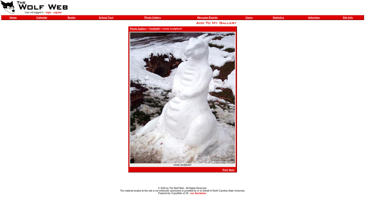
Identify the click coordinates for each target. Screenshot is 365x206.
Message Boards (207, 17)
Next (231, 169)
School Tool (106, 17)
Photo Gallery (152, 17)
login (48, 12)
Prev (225, 169)
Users (249, 17)
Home (13, 17)
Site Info (348, 17)
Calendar (41, 17)
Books (71, 17)
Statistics (278, 17)
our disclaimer (198, 193)
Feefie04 (154, 28)
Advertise (314, 17)
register (57, 12)
